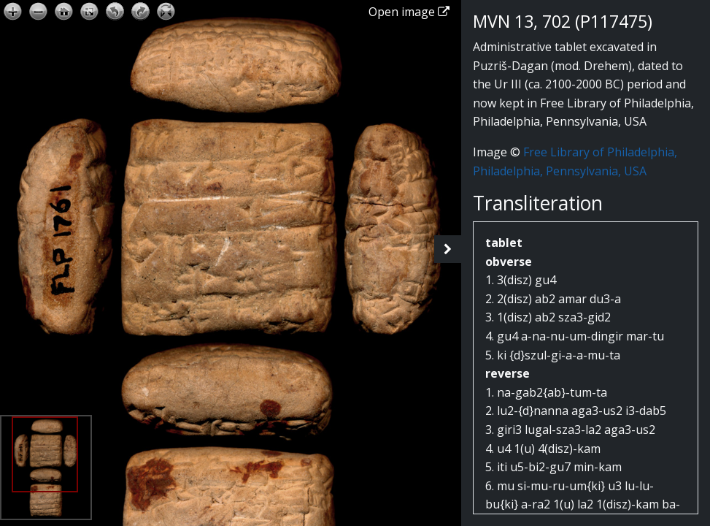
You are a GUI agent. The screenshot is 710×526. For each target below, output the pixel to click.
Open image (408, 12)
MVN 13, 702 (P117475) (562, 21)
